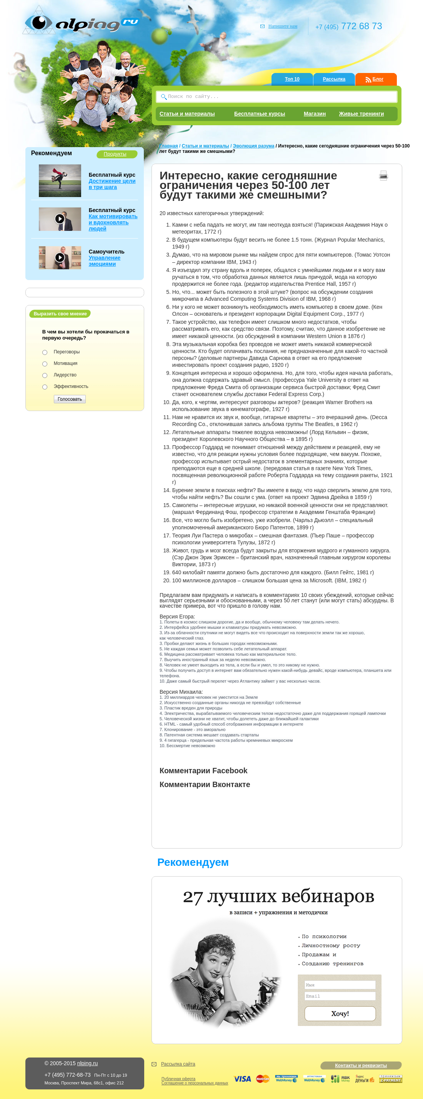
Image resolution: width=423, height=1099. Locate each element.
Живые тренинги (361, 114)
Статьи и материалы (187, 114)
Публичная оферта (178, 1079)
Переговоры (67, 352)
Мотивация (66, 363)
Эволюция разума (253, 146)
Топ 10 (292, 79)
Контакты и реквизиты (361, 1065)
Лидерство (65, 375)
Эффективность (71, 386)
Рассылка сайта (178, 1064)
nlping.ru (87, 1063)
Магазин (315, 114)
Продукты (115, 154)
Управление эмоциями (105, 261)
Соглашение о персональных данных (195, 1083)
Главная (168, 146)
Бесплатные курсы (259, 114)
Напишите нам (282, 26)
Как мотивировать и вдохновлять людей (113, 222)
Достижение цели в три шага (112, 184)
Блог (378, 79)
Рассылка (334, 79)
